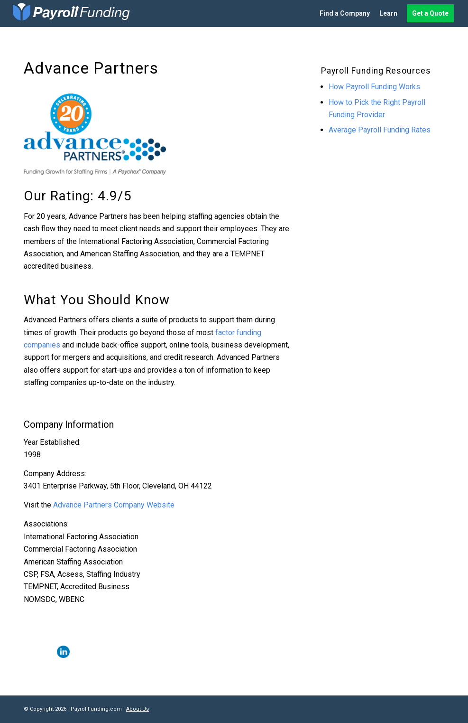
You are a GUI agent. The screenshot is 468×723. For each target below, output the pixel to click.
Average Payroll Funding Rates (380, 129)
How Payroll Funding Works (374, 86)
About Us (137, 709)
